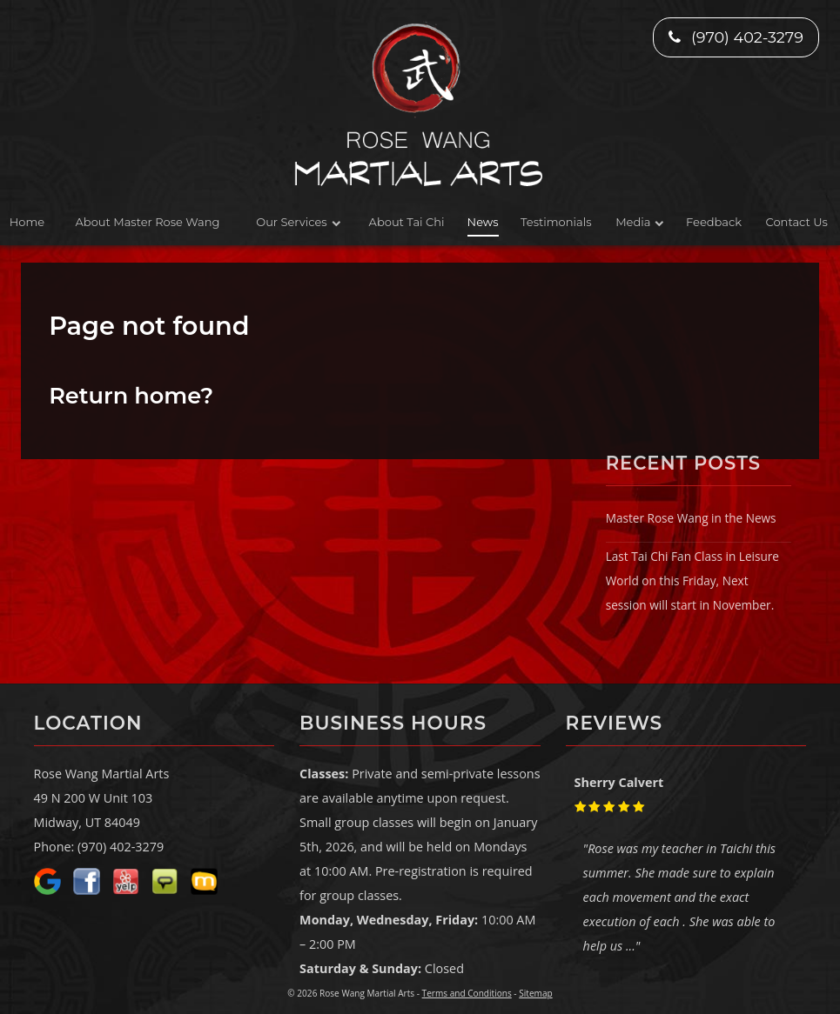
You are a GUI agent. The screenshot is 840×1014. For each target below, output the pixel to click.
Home (27, 222)
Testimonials (556, 222)
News (483, 222)
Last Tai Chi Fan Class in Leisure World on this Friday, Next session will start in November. (692, 580)
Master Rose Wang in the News (691, 518)
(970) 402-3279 (736, 37)
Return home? (131, 395)
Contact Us (797, 222)
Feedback (714, 222)
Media (632, 222)
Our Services (291, 222)
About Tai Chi (407, 222)
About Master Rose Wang (148, 222)
